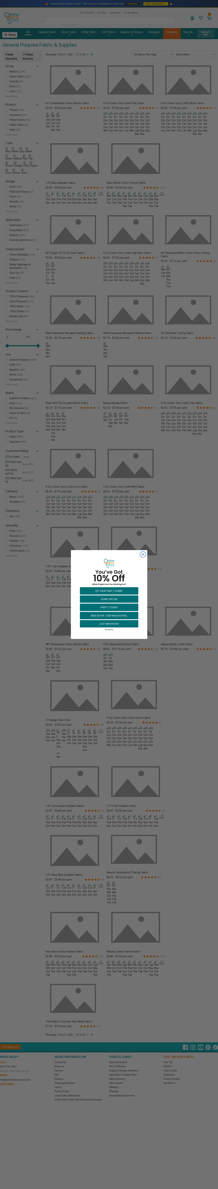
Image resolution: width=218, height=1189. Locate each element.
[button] (109, 590)
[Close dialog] (143, 554)
